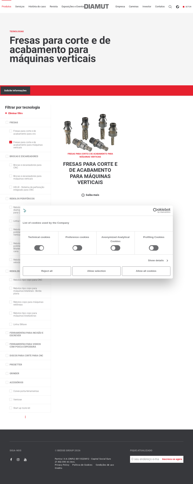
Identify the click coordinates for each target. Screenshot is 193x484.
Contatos (160, 6)
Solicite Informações (15, 90)
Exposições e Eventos (73, 6)
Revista (54, 6)
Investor (146, 6)
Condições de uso (105, 465)
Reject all (46, 271)
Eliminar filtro (14, 113)
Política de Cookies (82, 465)
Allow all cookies (146, 271)
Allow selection (96, 271)
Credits (58, 468)
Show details (156, 260)
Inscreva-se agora (172, 459)
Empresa (120, 6)
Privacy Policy (62, 465)
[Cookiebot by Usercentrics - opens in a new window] (155, 210)
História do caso (37, 6)
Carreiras (134, 6)
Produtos (6, 6)
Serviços (20, 6)
